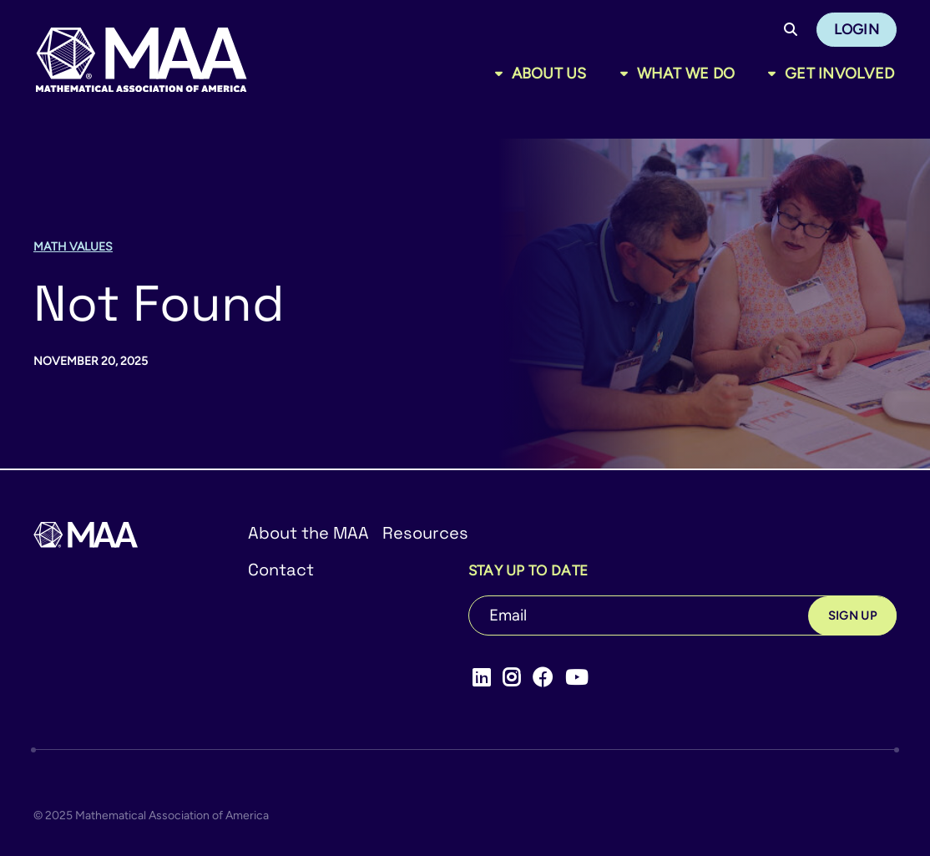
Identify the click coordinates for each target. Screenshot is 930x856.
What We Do (686, 73)
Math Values (73, 247)
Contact (281, 569)
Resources (425, 533)
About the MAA (308, 533)
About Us (549, 73)
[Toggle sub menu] (502, 73)
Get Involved (839, 73)
